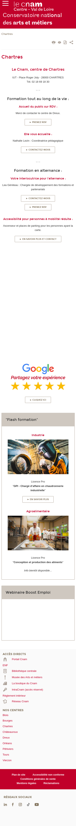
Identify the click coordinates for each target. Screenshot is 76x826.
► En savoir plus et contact (38, 239)
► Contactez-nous (38, 149)
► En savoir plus (38, 499)
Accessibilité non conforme (48, 774)
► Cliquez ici (38, 400)
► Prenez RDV (38, 122)
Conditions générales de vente (38, 779)
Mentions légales (26, 783)
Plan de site (18, 774)
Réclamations (51, 783)
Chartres (7, 34)
